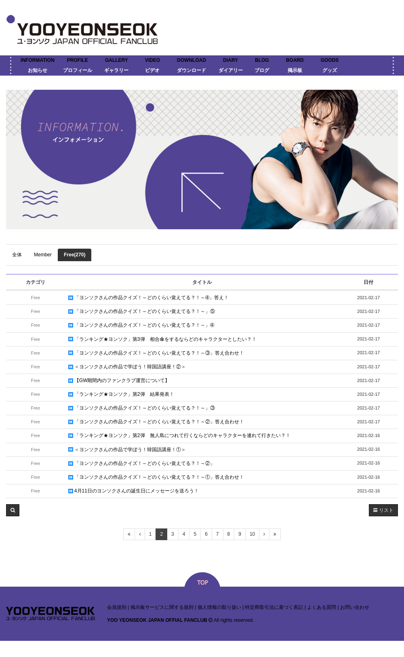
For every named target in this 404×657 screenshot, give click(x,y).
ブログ (262, 70)
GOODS (330, 60)
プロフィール (77, 70)
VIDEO (152, 60)
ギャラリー (116, 70)
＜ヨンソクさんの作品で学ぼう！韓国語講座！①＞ (127, 449)
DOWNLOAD (191, 60)
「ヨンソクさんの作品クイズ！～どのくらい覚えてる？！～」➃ (141, 325)
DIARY (230, 60)
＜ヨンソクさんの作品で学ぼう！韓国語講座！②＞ (127, 367)
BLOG (262, 60)
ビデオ (152, 70)
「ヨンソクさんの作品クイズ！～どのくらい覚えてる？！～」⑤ (141, 311)
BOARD (295, 60)
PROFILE (77, 60)
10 (252, 534)
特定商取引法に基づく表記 (274, 607)
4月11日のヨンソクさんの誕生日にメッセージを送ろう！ (133, 491)
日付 (368, 282)
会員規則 (116, 607)
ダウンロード (191, 70)
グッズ (329, 70)
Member (43, 255)
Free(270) (74, 255)
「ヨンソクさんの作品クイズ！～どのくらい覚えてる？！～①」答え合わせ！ (156, 477)
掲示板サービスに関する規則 (162, 607)
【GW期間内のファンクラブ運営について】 (119, 380)
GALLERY (116, 60)
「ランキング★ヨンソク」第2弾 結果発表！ (121, 394)
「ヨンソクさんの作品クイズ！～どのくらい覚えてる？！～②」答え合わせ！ (156, 422)
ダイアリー (231, 70)
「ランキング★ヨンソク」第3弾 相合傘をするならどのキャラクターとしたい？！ (162, 339)
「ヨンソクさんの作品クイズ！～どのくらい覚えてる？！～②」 (141, 463)
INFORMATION (38, 60)
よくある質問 (321, 607)
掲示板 (295, 70)
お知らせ (37, 70)
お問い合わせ (354, 607)
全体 (17, 255)
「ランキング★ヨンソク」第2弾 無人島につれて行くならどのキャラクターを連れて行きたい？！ (179, 435)
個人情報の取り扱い (219, 607)
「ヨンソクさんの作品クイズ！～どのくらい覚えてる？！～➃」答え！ (148, 297)
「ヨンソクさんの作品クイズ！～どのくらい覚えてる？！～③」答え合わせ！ (156, 353)
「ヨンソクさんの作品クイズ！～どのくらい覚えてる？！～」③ (141, 408)
